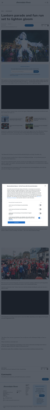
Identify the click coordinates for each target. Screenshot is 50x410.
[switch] (39, 205)
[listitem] (25, 202)
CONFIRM (16, 222)
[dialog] (25, 205)
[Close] (46, 186)
